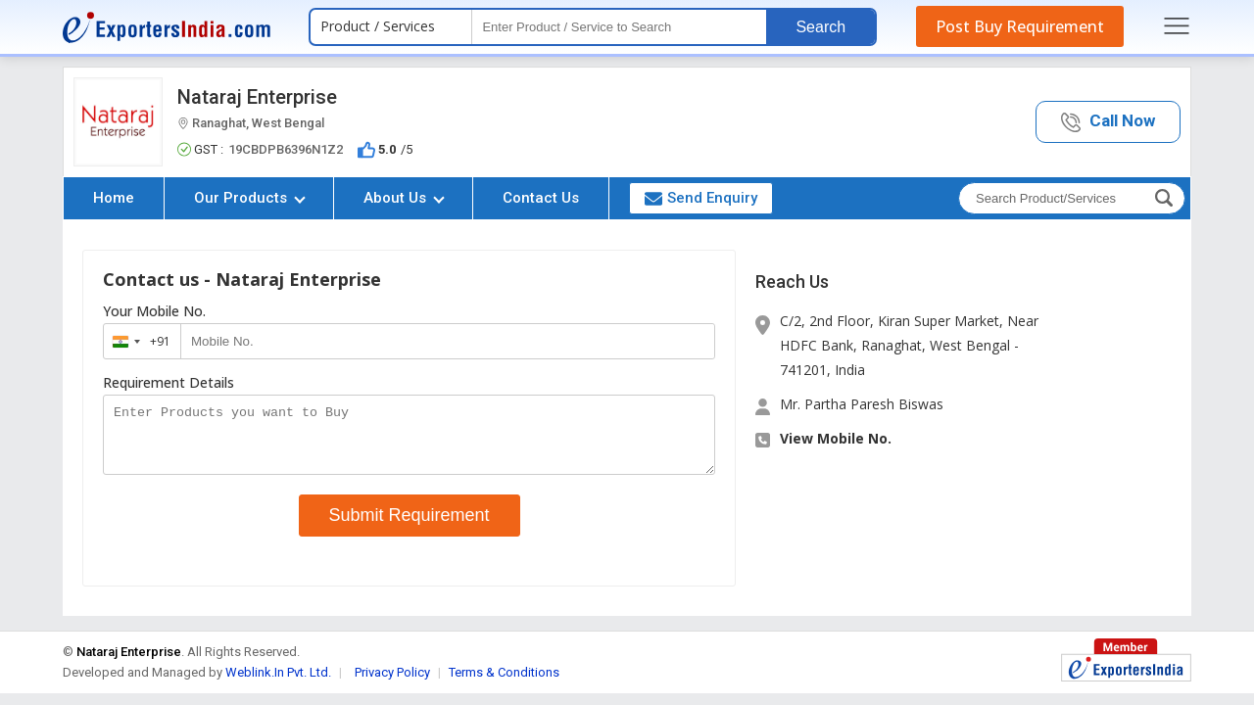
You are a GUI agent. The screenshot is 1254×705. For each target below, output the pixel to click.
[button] (1108, 122)
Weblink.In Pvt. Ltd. (278, 684)
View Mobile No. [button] (836, 438)
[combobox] (137, 341)
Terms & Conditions (504, 684)
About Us (404, 198)
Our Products (250, 198)
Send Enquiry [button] (701, 198)
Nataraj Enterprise (257, 97)
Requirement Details (168, 383)
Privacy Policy (392, 684)
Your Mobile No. (154, 311)
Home (113, 198)
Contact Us (541, 198)
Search (820, 27)
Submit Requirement (409, 527)
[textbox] (619, 27)
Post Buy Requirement (1020, 26)
